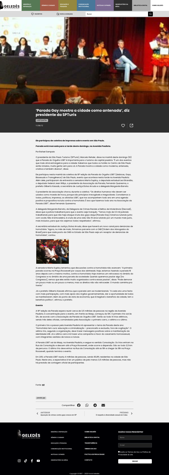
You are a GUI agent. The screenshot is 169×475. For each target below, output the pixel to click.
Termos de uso (90, 449)
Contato (88, 460)
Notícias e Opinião (104, 5)
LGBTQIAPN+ (42, 120)
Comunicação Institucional (83, 5)
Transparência (91, 443)
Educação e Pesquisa (64, 5)
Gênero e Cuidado (48, 5)
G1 (43, 384)
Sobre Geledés (157, 5)
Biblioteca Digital (140, 5)
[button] (79, 405)
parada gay (41, 398)
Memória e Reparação (27, 5)
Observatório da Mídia (121, 5)
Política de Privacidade (94, 454)
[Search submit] (150, 14)
